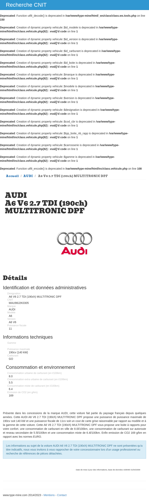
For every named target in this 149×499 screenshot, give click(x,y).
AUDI (28, 176)
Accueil (12, 176)
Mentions (49, 495)
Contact (61, 495)
